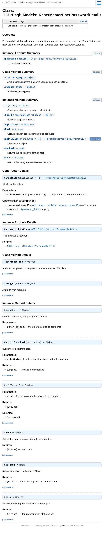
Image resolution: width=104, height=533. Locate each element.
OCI (14, 2)
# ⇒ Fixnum (14, 130)
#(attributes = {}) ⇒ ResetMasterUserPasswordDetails (46, 140)
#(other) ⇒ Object (17, 106)
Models (29, 2)
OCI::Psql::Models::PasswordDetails (56, 206)
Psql (21, 2)
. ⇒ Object (20, 77)
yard (64, 528)
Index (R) (6, 2)
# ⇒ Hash (14, 149)
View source (8, 216)
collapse (96, 53)
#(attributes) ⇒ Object (29, 115)
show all (83, 21)
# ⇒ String (14, 159)
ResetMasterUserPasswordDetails (67, 179)
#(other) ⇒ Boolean (19, 125)
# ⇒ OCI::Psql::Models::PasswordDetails (40, 58)
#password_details (30, 210)
